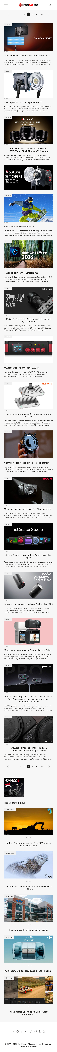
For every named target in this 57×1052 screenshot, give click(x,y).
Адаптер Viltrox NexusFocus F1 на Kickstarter (26, 463)
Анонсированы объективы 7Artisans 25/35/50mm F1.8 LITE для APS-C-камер (28, 149)
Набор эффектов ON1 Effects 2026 (21, 273)
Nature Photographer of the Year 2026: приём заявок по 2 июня (28, 844)
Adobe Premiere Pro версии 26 (19, 226)
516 (42, 14)
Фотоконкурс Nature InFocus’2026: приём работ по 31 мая (28, 887)
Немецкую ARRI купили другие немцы (28, 930)
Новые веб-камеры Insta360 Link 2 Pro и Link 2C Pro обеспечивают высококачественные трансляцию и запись (28, 699)
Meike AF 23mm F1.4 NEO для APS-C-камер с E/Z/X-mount (28, 320)
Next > (49, 14)
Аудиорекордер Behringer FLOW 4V (21, 368)
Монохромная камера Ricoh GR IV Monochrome (27, 509)
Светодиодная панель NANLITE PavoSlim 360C (27, 55)
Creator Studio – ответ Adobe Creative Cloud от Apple (28, 556)
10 (36, 14)
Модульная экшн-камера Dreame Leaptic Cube (27, 650)
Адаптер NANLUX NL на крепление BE (23, 102)
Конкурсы (9, 809)
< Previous (7, 14)
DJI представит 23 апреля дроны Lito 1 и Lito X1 (28, 971)
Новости (8, 25)
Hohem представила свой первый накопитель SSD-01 (28, 415)
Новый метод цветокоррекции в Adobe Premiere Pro (28, 1013)
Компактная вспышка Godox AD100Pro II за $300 (28, 604)
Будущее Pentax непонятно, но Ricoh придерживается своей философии (28, 749)
